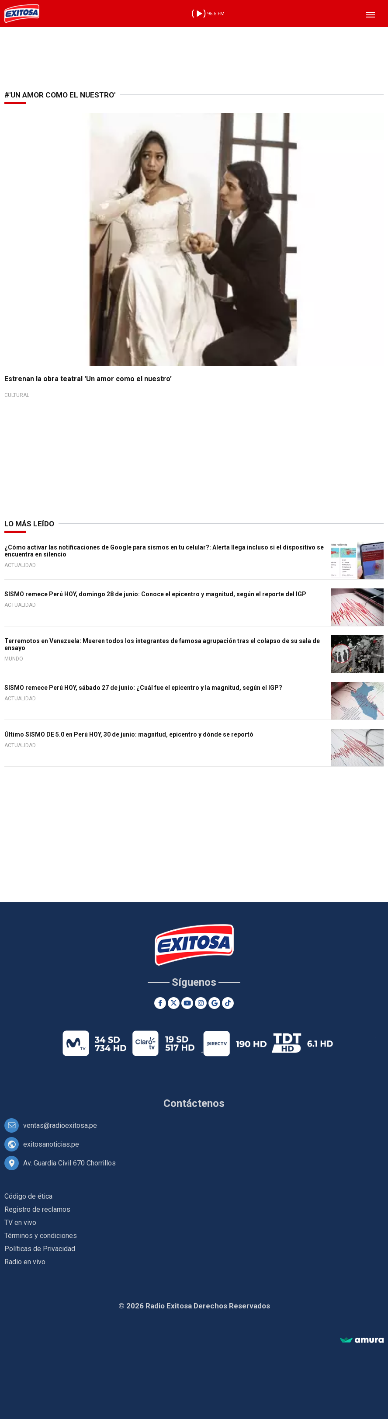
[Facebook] (160, 1003)
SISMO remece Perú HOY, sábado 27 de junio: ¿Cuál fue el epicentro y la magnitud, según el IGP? (143, 687)
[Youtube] (187, 1003)
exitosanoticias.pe (51, 1144)
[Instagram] (201, 1003)
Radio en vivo (24, 1262)
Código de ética (28, 1196)
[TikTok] (228, 1003)
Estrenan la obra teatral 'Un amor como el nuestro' (88, 379)
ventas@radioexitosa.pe (60, 1125)
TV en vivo (20, 1222)
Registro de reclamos (37, 1209)
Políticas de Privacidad (39, 1249)
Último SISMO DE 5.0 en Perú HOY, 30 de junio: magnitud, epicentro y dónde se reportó (128, 734)
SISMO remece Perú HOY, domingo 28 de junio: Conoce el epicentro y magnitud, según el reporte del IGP (155, 594)
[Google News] (214, 1003)
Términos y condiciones (40, 1235)
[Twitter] (174, 1003)
